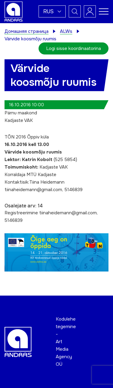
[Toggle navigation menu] (103, 11)
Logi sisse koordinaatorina (73, 48)
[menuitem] (52, 11)
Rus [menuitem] (48, 11)
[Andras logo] (14, 11)
